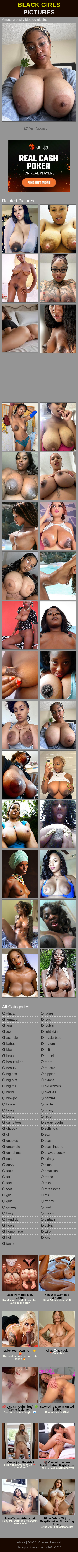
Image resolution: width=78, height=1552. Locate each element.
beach (8, 1056)
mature (48, 1043)
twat (46, 1207)
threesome (51, 1189)
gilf (6, 1195)
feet (7, 1183)
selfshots (49, 1128)
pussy (47, 1110)
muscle (48, 1068)
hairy (8, 1213)
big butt (9, 1080)
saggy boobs (52, 1122)
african (9, 1013)
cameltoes (11, 1122)
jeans (8, 1243)
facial (8, 1171)
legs (46, 1019)
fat (6, 1177)
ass (6, 1031)
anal (7, 1025)
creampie (11, 1146)
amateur (10, 1019)
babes (8, 1043)
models (48, 1056)
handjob (10, 1219)
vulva (47, 1225)
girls (7, 1201)
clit (6, 1134)
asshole (10, 1037)
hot (6, 1237)
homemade (12, 1231)
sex (45, 1134)
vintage (48, 1219)
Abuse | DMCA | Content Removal (39, 1542)
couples (10, 1140)
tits (45, 1195)
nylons (47, 1080)
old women (51, 1086)
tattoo (47, 1177)
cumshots (11, 1152)
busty (8, 1116)
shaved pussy (53, 1152)
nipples (48, 1074)
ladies (47, 1013)
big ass (9, 1074)
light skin (49, 1031)
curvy (8, 1165)
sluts (46, 1165)
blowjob (10, 1098)
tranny (47, 1201)
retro (46, 1116)
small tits (49, 1171)
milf (45, 1050)
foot (7, 1189)
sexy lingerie (52, 1146)
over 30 (48, 1092)
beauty (9, 1068)
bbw (7, 1050)
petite (47, 1104)
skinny (47, 1159)
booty (8, 1110)
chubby (9, 1128)
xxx (45, 1237)
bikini (8, 1092)
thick (46, 1183)
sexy (46, 1140)
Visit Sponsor (36, 128)
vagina (48, 1213)
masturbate (51, 1037)
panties (48, 1098)
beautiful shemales (18, 1062)
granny (9, 1207)
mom (46, 1062)
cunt (7, 1159)
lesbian (48, 1025)
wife (46, 1231)
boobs (8, 1104)
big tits (9, 1086)
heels (8, 1225)
